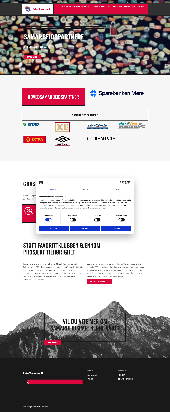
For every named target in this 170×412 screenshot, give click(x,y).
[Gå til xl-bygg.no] (62, 131)
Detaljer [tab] (85, 190)
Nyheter (65, 6)
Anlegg (95, 6)
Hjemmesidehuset (34, 407)
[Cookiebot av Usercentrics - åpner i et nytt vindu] (121, 182)
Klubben (102, 6)
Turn (78, 6)
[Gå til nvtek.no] (132, 127)
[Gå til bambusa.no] (101, 140)
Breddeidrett (86, 6)
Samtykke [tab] (52, 190)
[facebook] (27, 381)
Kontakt (127, 6)
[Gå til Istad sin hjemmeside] (31, 125)
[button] (32, 57)
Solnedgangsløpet (138, 6)
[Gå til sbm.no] (117, 96)
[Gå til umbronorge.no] (62, 145)
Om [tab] (117, 190)
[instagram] (28, 383)
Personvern (45, 407)
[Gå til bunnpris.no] (34, 142)
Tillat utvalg (84, 228)
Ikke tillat (53, 228)
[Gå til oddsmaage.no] (97, 129)
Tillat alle (116, 228)
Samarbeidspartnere (115, 6)
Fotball (72, 6)
